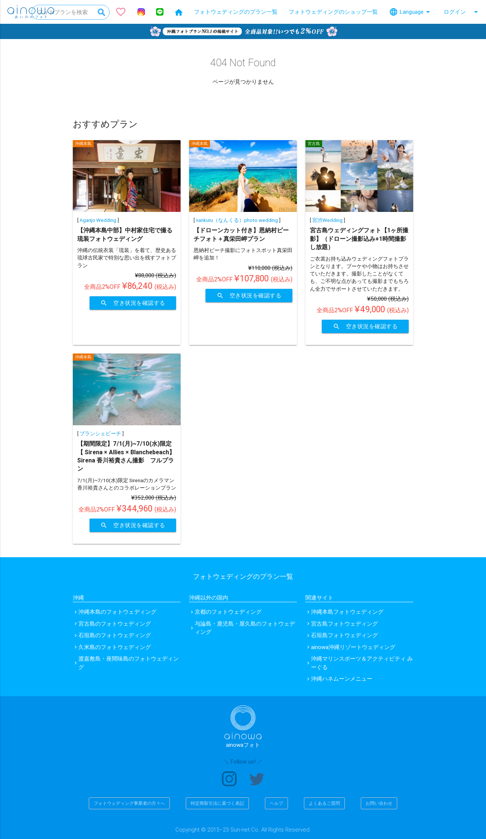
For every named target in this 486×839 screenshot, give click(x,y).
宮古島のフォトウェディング (114, 623)
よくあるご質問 (324, 803)
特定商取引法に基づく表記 (217, 803)
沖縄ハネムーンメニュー (341, 678)
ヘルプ (276, 803)
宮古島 (314, 143)
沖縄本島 (83, 143)
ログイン (462, 12)
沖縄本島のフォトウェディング (117, 611)
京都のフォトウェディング (228, 611)
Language (410, 12)
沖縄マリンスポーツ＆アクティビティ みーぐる (362, 663)
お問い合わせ (379, 803)
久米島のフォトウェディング (114, 647)
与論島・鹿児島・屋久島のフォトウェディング (245, 628)
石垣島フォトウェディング (344, 635)
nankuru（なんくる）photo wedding (237, 220)
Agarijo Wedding (98, 220)
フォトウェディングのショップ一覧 (333, 11)
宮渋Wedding (327, 220)
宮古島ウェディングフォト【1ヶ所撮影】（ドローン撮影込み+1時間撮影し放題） (359, 238)
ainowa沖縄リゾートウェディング (353, 647)
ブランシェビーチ (100, 433)
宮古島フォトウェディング (344, 623)
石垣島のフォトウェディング (114, 635)
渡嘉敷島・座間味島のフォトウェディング (128, 663)
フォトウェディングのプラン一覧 (236, 11)
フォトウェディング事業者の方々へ (129, 803)
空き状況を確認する (132, 303)
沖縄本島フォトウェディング (347, 611)
